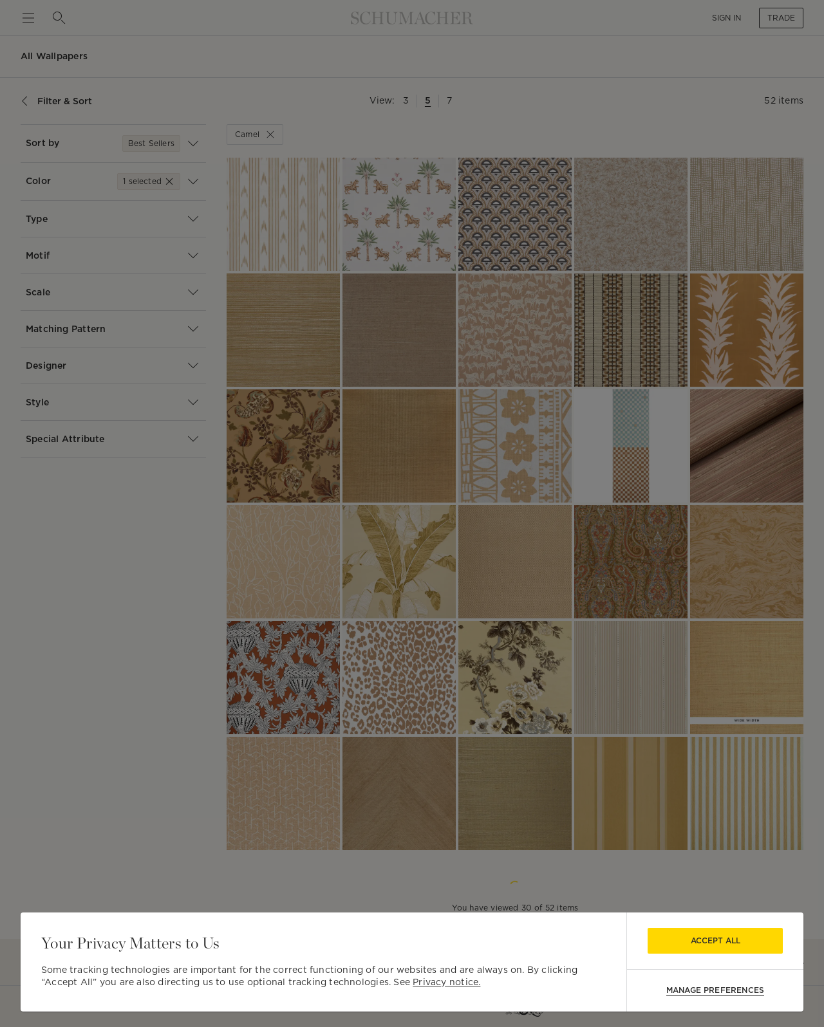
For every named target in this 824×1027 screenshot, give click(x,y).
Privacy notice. (446, 982)
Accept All (715, 940)
